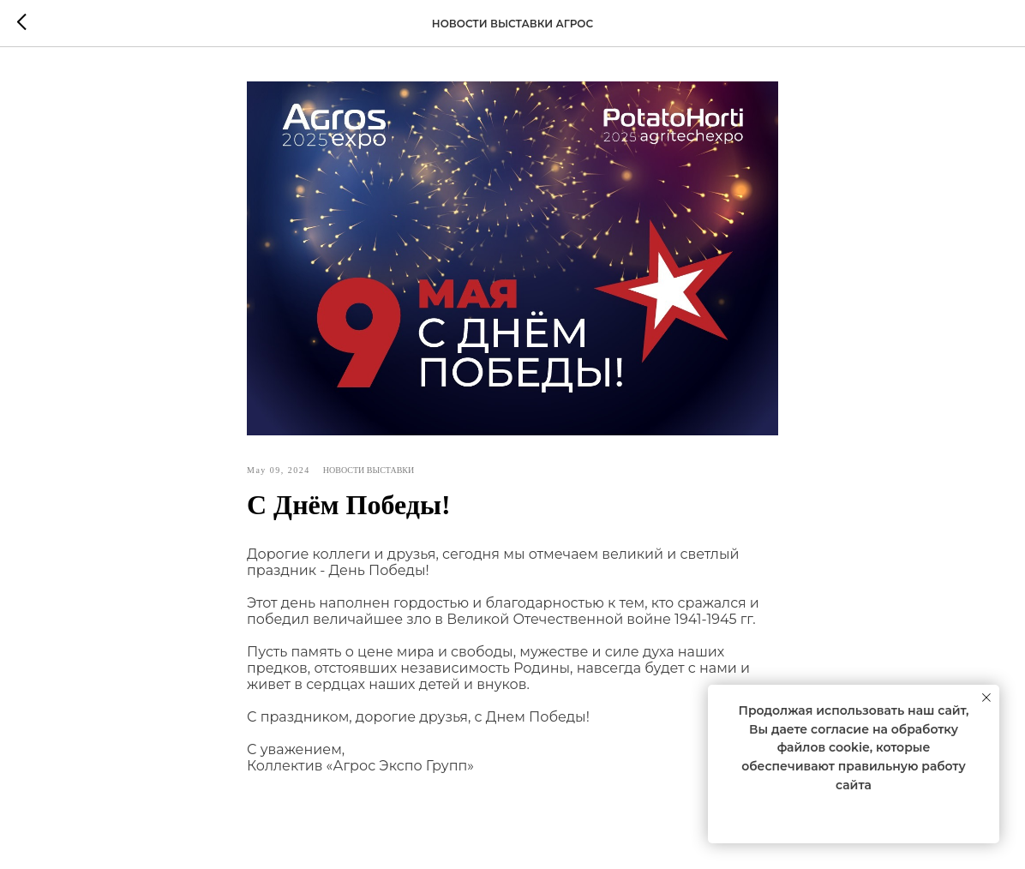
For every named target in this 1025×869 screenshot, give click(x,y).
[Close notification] (986, 697)
